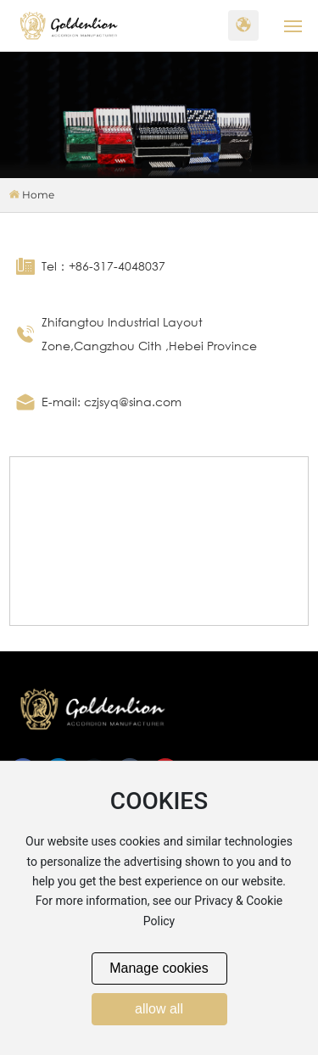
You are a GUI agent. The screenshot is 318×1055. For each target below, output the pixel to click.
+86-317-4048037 (117, 266)
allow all (159, 1009)
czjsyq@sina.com (132, 402)
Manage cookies (159, 968)
